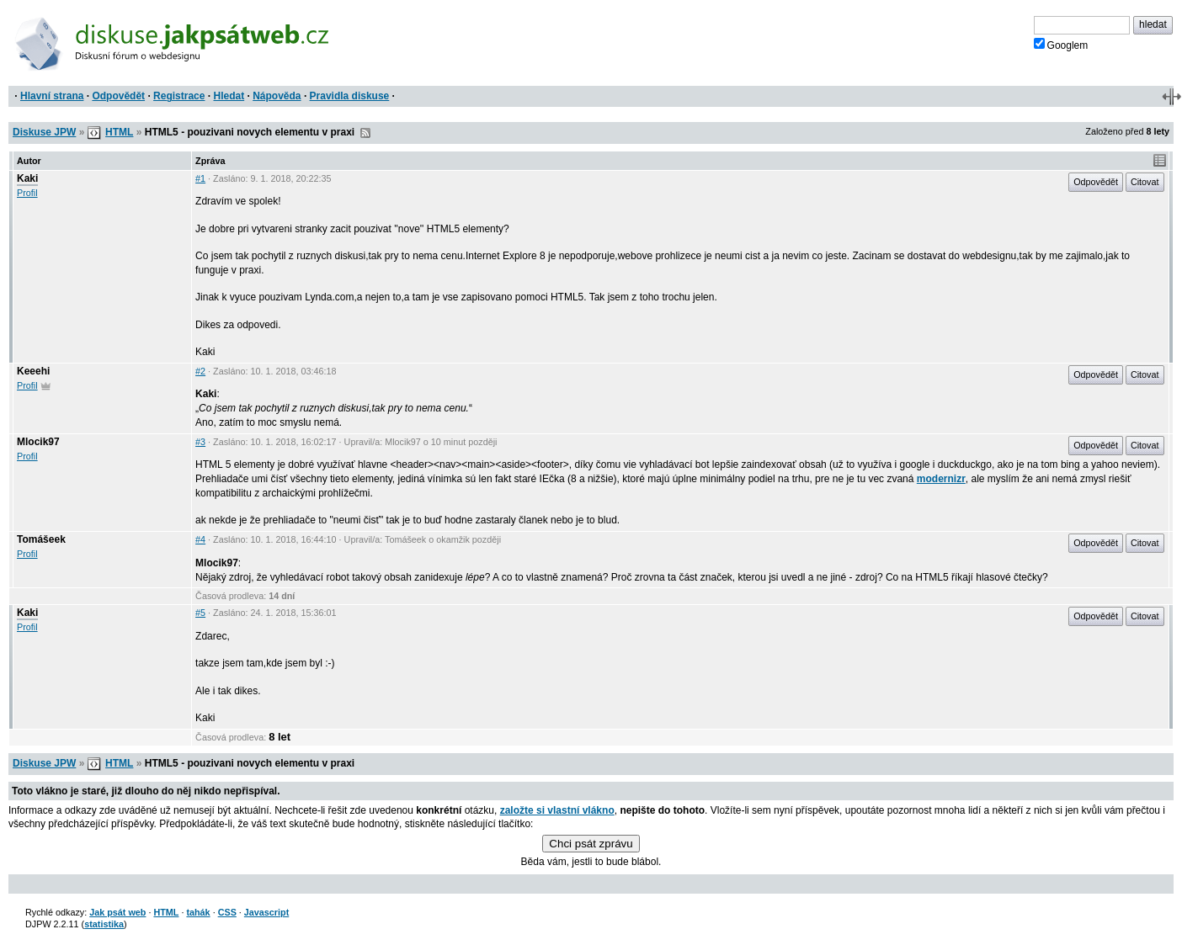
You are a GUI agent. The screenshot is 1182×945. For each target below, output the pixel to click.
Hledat (228, 96)
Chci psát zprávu (590, 843)
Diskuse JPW (44, 132)
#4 (200, 539)
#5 (200, 613)
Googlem (1061, 44)
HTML (119, 132)
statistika (104, 924)
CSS (227, 912)
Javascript (266, 912)
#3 (200, 442)
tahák (198, 912)
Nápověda (277, 96)
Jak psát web (117, 912)
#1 (200, 178)
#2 (200, 371)
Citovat (1145, 182)
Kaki (27, 178)
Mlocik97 (38, 442)
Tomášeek (41, 539)
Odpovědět (118, 96)
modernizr (941, 479)
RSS (365, 133)
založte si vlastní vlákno (557, 810)
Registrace (179, 96)
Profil (27, 193)
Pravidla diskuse (350, 96)
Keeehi (33, 371)
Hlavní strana (51, 96)
